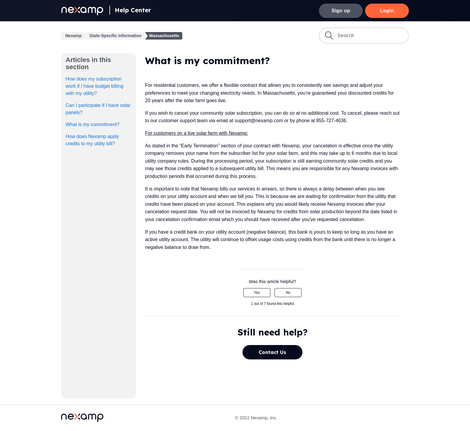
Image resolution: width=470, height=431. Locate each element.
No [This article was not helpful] (288, 293)
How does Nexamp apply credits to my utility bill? (92, 140)
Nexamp (73, 35)
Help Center (133, 10)
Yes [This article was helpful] (257, 293)
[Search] (364, 35)
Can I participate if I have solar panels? (98, 109)
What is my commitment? (93, 124)
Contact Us (272, 352)
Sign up (341, 10)
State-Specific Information (115, 35)
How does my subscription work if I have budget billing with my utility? (94, 86)
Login (387, 10)
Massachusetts (164, 35)
